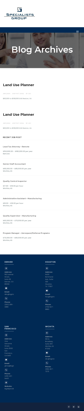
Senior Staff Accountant (14, 164)
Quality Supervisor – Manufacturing (19, 216)
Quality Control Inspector (15, 181)
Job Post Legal (18, 94)
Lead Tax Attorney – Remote (16, 147)
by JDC (28, 94)
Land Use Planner (18, 85)
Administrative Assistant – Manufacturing (22, 198)
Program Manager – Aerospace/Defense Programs (26, 233)
